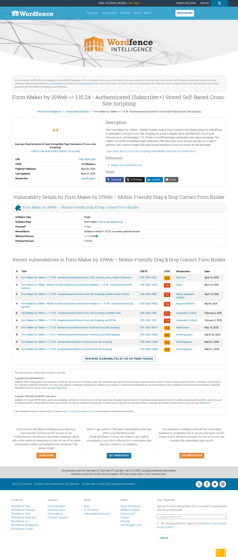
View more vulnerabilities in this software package (119, 358)
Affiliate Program (130, 509)
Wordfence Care (20, 513)
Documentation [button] (191, 455)
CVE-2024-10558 (149, 349)
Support (125, 13)
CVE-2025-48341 (149, 327)
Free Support (55, 513)
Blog (86, 506)
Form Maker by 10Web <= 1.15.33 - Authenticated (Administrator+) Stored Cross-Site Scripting (70, 327)
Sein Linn (181, 277)
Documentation (56, 506)
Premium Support (58, 517)
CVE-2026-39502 (149, 303)
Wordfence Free (20, 506)
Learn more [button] (46, 455)
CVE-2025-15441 (149, 284)
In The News (91, 509)
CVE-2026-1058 (148, 313)
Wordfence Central (22, 528)
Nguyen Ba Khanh (185, 303)
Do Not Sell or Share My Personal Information (108, 484)
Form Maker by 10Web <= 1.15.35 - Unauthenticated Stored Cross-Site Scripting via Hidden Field (70, 313)
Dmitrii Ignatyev (184, 334)
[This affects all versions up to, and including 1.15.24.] (96, 236)
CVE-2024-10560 (149, 342)
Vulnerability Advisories (97, 513)
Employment (127, 513)
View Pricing (185, 13)
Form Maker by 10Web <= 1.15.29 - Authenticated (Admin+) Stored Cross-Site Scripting (66, 342)
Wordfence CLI (20, 521)
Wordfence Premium (23, 509)
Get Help (134, 3)
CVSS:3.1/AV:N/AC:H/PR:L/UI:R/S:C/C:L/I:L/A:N (55, 151)
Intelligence (109, 13)
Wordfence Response (24, 517)
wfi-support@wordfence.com (79, 411)
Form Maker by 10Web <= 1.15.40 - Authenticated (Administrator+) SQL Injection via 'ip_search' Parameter (76, 277)
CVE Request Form (131, 525)
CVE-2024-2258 (87, 159)
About (148, 13)
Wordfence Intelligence (24, 525)
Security (125, 521)
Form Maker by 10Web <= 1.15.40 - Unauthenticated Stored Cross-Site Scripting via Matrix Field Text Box (75, 294)
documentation (55, 83)
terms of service (211, 523)
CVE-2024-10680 (149, 334)
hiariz (179, 284)
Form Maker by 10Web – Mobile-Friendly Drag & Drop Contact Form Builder (81, 207)
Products (92, 13)
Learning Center (57, 509)
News (137, 13)
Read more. (62, 388)
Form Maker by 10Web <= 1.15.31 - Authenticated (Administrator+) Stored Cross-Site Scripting (70, 334)
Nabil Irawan (182, 327)
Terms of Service (22, 484)
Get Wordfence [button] (119, 455)
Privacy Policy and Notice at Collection (56, 484)
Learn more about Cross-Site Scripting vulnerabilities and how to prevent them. (151, 151)
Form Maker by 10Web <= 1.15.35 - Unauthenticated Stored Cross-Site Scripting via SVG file (68, 320)
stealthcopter (88, 178)
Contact (125, 517)
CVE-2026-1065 (148, 320)
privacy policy (165, 527)
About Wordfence (130, 506)
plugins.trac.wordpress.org (126, 165)
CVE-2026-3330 (148, 277)
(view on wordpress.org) (110, 222)
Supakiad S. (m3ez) (186, 313)
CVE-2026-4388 (148, 294)
